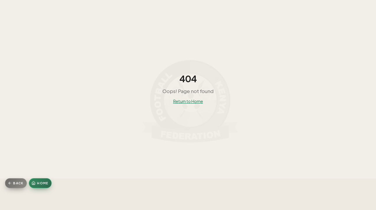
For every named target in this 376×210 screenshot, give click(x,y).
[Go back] (16, 183)
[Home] (40, 183)
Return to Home (188, 101)
